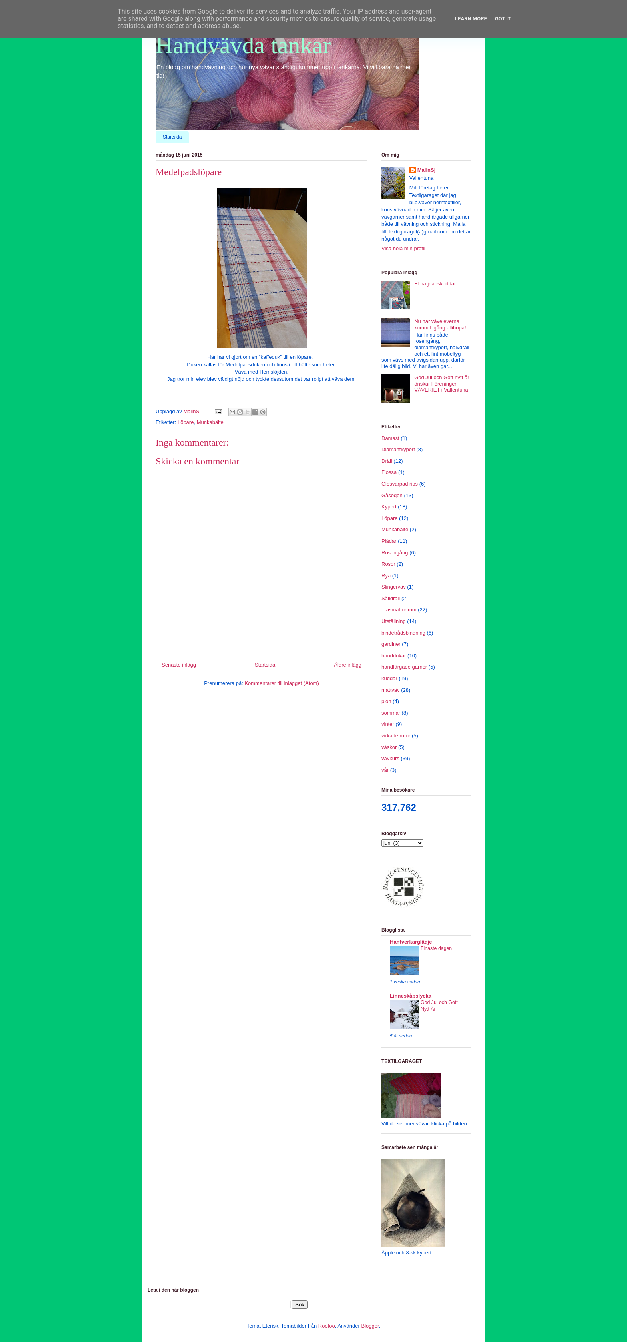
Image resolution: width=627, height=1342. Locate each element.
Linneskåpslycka (410, 996)
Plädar (389, 541)
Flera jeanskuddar (435, 284)
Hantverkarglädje (411, 942)
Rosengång (394, 553)
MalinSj (426, 170)
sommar (390, 713)
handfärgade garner (404, 667)
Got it (503, 19)
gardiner (391, 644)
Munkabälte (210, 422)
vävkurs (390, 758)
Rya (386, 576)
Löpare (186, 422)
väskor (389, 747)
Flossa (389, 472)
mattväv (390, 690)
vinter (387, 724)
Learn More (471, 19)
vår (385, 770)
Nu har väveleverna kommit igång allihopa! (440, 324)
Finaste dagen (436, 948)
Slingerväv (393, 587)
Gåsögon (392, 495)
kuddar (389, 678)
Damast (390, 438)
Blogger (370, 1326)
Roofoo (326, 1326)
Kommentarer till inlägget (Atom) (281, 683)
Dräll (386, 461)
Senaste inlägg (179, 665)
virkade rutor (395, 736)
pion (386, 701)
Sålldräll (390, 598)
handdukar (393, 656)
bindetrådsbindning (403, 633)
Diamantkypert (398, 449)
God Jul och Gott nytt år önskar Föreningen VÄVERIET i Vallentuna (441, 383)
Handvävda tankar (243, 45)
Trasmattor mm (399, 610)
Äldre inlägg (347, 665)
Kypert (389, 507)
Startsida (172, 137)
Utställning (393, 621)
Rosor (388, 564)
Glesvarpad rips (399, 484)
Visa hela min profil (403, 248)
